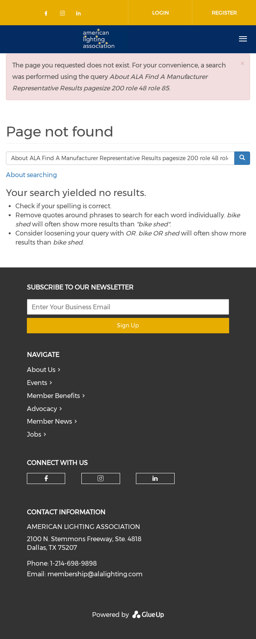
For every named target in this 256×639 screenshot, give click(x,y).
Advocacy (42, 409)
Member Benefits (53, 396)
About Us (41, 370)
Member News (49, 421)
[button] (242, 63)
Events (37, 383)
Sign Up (128, 325)
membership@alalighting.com (95, 574)
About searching (31, 175)
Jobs (34, 434)
